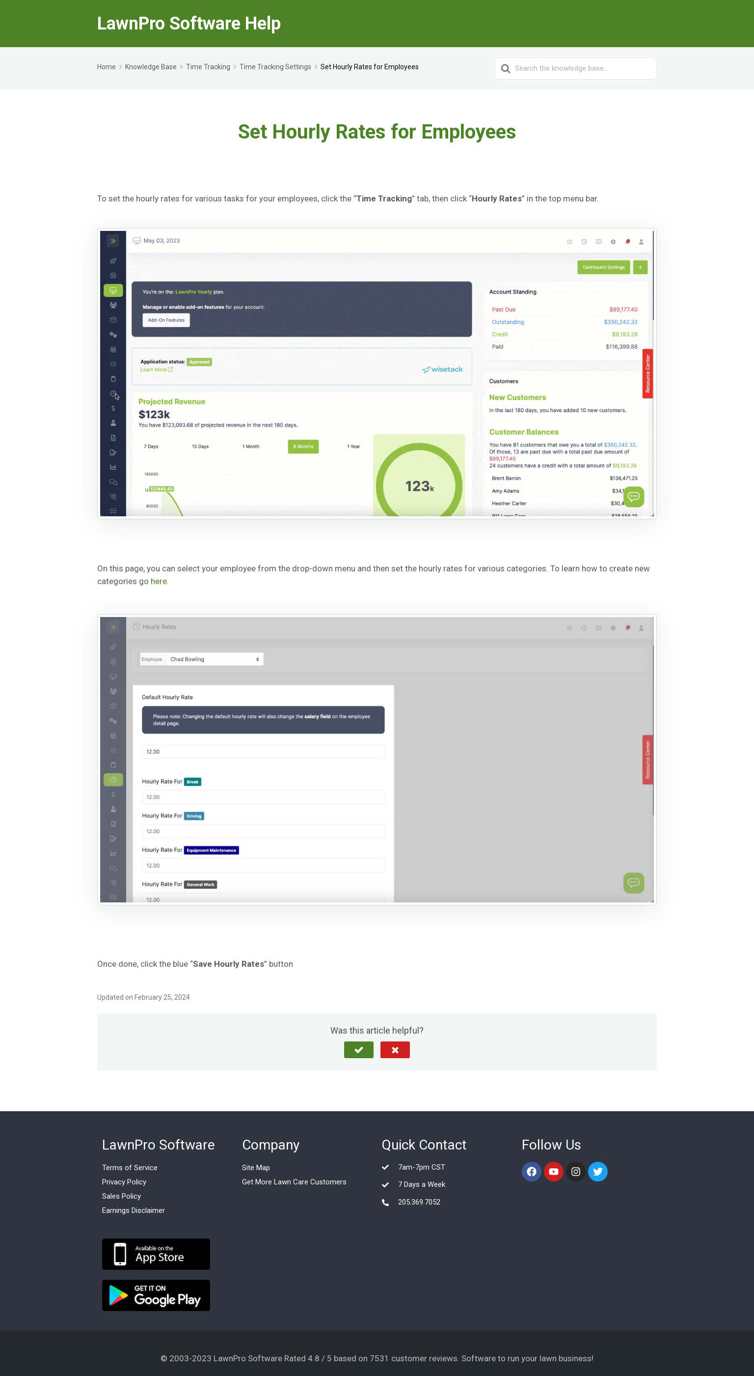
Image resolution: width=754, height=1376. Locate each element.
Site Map (256, 1167)
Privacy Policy (124, 1182)
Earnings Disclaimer (133, 1210)
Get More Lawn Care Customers (294, 1182)
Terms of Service (130, 1167)
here (159, 581)
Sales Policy (121, 1196)
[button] (359, 1049)
